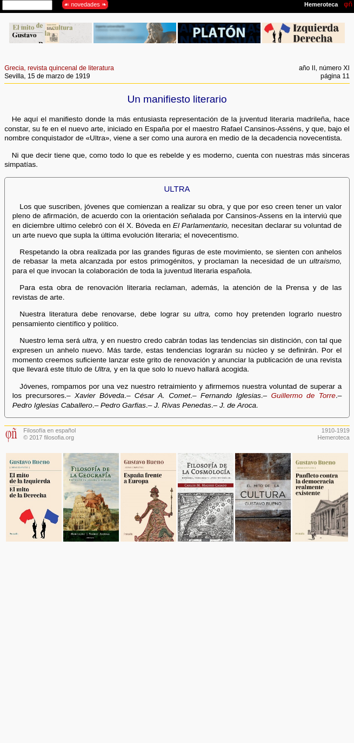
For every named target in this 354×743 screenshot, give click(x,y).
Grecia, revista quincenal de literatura (59, 68)
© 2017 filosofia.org (48, 437)
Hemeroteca (334, 437)
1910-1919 (336, 430)
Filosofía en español (49, 430)
